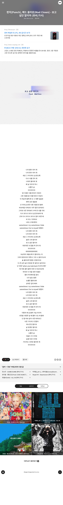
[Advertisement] (31, 365)
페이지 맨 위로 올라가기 (59, 501)
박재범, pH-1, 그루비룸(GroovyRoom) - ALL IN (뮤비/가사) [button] (47, 437)
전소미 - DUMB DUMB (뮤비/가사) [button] (15, 437)
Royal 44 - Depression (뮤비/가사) (44, 404)
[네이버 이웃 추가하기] (25, 388)
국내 (8, 396)
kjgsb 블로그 (3, 501)
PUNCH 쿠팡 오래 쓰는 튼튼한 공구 (17, 48)
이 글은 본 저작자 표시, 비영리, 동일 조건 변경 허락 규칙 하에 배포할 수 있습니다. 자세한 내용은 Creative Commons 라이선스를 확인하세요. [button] (57, 388)
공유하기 (31, 415)
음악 (3, 396)
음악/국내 (37, 18)
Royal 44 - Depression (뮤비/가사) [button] (47, 468)
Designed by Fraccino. (33, 501)
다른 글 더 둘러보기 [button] (30, 490)
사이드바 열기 (3, 2)
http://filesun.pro (9, 30)
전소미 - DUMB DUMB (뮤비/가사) (13, 401)
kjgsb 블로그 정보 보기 (59, 2)
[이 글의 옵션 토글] (8, 388)
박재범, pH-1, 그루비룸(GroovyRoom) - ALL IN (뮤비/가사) (47, 401)
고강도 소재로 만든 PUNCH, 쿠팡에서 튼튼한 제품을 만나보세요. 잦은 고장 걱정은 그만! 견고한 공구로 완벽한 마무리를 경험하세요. (31, 52)
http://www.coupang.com (12, 45)
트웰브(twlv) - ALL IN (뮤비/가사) (12, 407)
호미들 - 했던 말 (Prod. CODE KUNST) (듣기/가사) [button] (15, 468)
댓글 (20, 415)
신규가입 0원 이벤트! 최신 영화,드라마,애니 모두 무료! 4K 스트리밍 (23, 37)
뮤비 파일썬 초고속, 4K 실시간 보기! (17, 33)
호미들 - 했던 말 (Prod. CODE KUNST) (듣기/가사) (16, 404)
